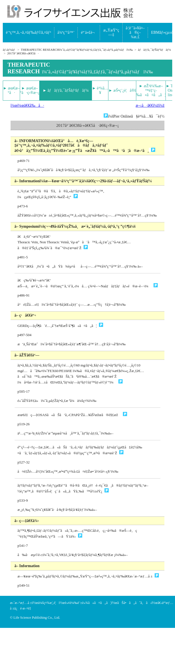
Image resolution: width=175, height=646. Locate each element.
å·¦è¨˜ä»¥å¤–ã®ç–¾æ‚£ (135, 32)
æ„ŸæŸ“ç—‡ (111, 32)
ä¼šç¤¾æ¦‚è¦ (48, 603)
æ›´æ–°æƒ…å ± (21, 603)
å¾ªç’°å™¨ (65, 32)
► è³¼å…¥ (100, 90)
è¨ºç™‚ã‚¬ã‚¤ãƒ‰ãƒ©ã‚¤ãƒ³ (28, 32)
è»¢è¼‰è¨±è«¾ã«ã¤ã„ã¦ (88, 603)
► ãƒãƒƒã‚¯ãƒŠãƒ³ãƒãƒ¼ (66, 90)
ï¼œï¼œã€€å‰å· (27, 105)
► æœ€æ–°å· (11, 90)
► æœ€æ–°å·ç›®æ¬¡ (29, 90)
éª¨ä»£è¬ (89, 32)
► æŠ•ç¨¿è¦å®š (122, 90)
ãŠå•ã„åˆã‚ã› (134, 603)
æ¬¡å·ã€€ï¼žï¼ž (150, 105)
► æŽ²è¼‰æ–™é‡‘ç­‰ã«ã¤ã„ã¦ (151, 90)
